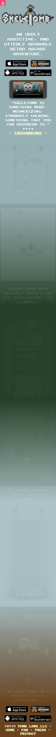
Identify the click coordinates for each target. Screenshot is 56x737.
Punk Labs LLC (32, 726)
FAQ (24, 729)
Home (10, 729)
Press (40, 729)
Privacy (28, 733)
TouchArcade (28, 133)
